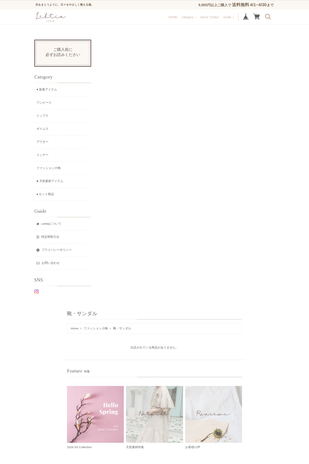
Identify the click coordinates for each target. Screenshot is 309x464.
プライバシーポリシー (125, 347)
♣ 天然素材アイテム (49, 181)
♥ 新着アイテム (46, 89)
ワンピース (44, 102)
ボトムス (42, 128)
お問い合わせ (158, 347)
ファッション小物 (127, 58)
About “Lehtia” (209, 17)
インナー (42, 155)
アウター (42, 141)
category (189, 17)
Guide (228, 17)
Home (106, 58)
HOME (172, 17)
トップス (42, 115)
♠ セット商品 (45, 194)
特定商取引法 (92, 347)
